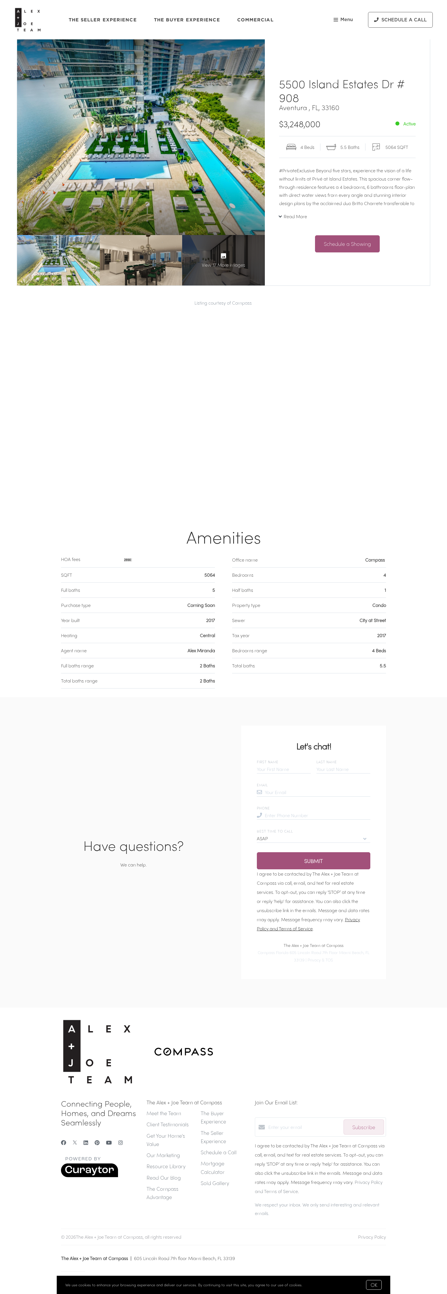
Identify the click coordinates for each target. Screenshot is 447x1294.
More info (312, 1284)
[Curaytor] (89, 1175)
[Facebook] (63, 1142)
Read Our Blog (164, 1177)
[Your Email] (317, 792)
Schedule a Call (219, 1152)
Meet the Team (164, 1113)
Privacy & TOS (320, 960)
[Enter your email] (304, 1127)
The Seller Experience (103, 19)
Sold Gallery (215, 1182)
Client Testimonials (168, 1124)
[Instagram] (120, 1142)
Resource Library (166, 1166)
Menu (343, 20)
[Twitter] (75, 1142)
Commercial (255, 19)
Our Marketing (163, 1155)
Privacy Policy (372, 1237)
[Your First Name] (284, 769)
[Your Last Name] (343, 769)
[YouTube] (109, 1142)
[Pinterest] (97, 1142)
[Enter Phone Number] (317, 815)
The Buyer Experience (187, 19)
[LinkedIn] (86, 1142)
